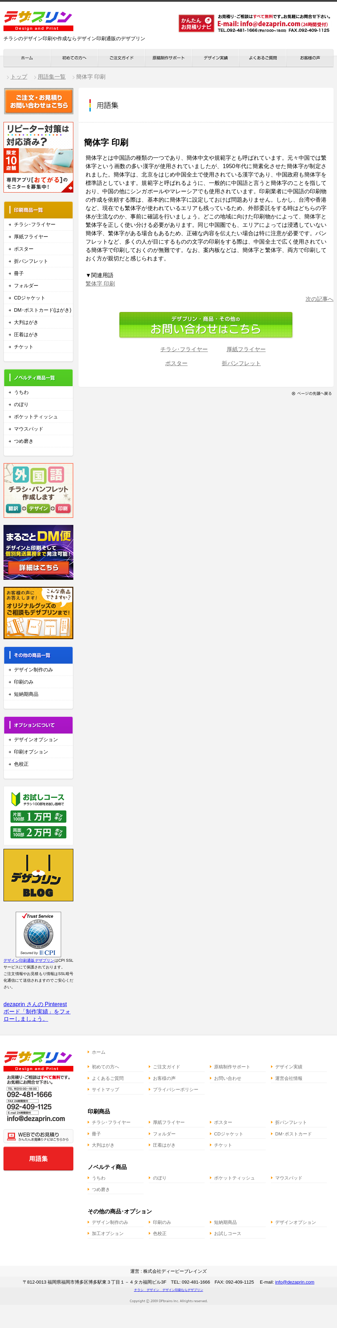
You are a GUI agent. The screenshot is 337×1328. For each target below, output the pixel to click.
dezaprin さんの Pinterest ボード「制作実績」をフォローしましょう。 (37, 1011)
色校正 (21, 764)
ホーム (98, 1052)
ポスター (24, 249)
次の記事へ (320, 299)
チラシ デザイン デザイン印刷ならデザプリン (168, 1290)
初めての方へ (105, 1066)
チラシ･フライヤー (35, 224)
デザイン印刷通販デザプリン (28, 960)
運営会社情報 (288, 1078)
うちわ (21, 392)
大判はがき (26, 322)
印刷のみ (24, 682)
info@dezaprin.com (294, 1282)
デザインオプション (36, 739)
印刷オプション (31, 752)
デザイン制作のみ (33, 669)
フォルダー (26, 285)
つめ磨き (24, 441)
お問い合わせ (227, 1078)
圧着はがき (26, 334)
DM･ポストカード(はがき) (42, 310)
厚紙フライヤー (31, 236)
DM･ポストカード (293, 1133)
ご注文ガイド (166, 1066)
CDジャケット (29, 298)
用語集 (38, 1158)
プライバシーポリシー (175, 1089)
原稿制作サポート (232, 1066)
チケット (24, 346)
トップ (18, 77)
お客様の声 (164, 1078)
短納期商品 (26, 694)
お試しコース (227, 1233)
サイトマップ (105, 1089)
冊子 (19, 273)
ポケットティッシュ (36, 416)
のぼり (21, 404)
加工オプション (108, 1233)
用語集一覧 (52, 77)
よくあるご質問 (108, 1078)
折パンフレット (31, 261)
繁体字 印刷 (100, 284)
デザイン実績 (288, 1066)
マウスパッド (28, 429)
